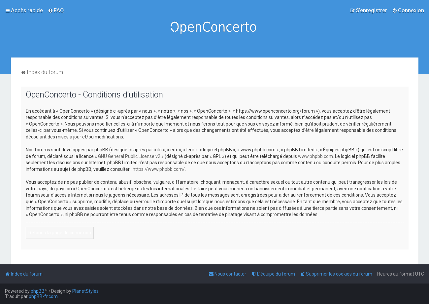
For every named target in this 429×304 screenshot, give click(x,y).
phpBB (38, 291)
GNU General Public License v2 (129, 156)
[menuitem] (56, 10)
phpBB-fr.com (43, 296)
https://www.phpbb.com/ (159, 169)
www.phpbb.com (315, 156)
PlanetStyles (85, 291)
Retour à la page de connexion (59, 232)
